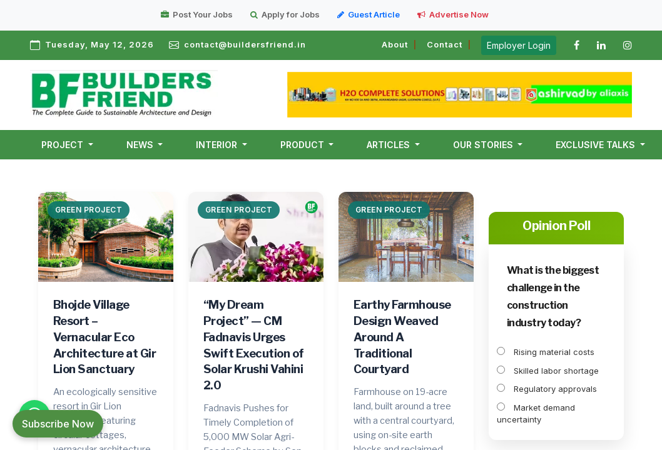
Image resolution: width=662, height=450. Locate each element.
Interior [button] (218, 144)
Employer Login (519, 45)
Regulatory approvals (547, 389)
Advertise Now (453, 14)
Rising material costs (545, 352)
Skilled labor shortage (548, 371)
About (395, 44)
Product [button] (303, 144)
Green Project (89, 209)
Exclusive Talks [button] (597, 144)
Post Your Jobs (197, 14)
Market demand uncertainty (536, 413)
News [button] (141, 144)
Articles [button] (389, 144)
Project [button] (63, 144)
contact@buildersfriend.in (245, 44)
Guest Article (368, 14)
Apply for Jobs (285, 14)
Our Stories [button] (484, 144)
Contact (444, 44)
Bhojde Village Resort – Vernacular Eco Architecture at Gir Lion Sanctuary (104, 337)
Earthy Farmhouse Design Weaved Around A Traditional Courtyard (402, 337)
